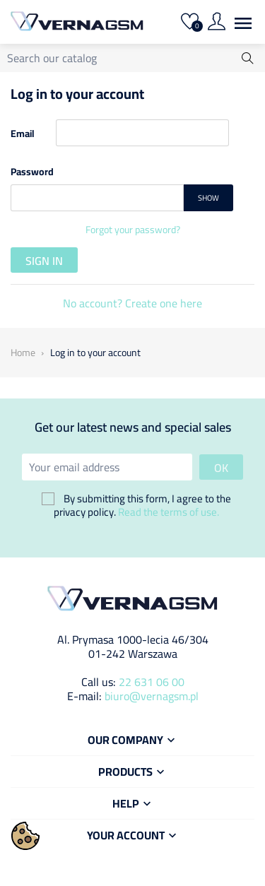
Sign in (44, 260)
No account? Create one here (132, 303)
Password (32, 171)
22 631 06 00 (151, 681)
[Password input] (97, 197)
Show (208, 198)
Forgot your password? (133, 229)
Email (23, 132)
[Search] (132, 58)
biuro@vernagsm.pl (152, 696)
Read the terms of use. (168, 512)
